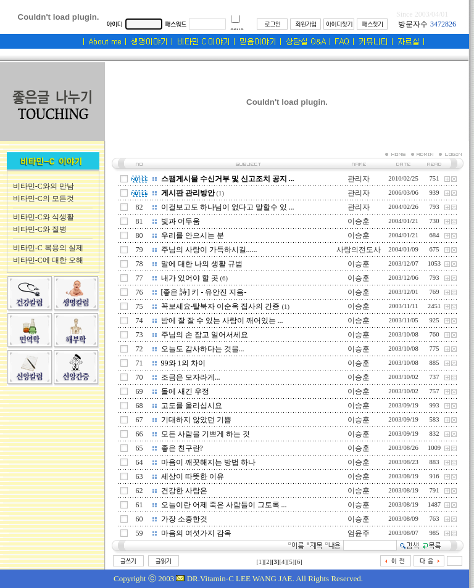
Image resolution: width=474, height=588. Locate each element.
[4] (283, 561)
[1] (260, 561)
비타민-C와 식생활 (43, 217)
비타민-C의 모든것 (43, 198)
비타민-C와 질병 (40, 229)
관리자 (358, 178)
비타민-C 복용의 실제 (48, 247)
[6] (298, 561)
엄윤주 (358, 533)
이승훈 (358, 221)
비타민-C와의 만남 (43, 186)
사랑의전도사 (358, 249)
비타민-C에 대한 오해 (48, 260)
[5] (290, 561)
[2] (268, 561)
